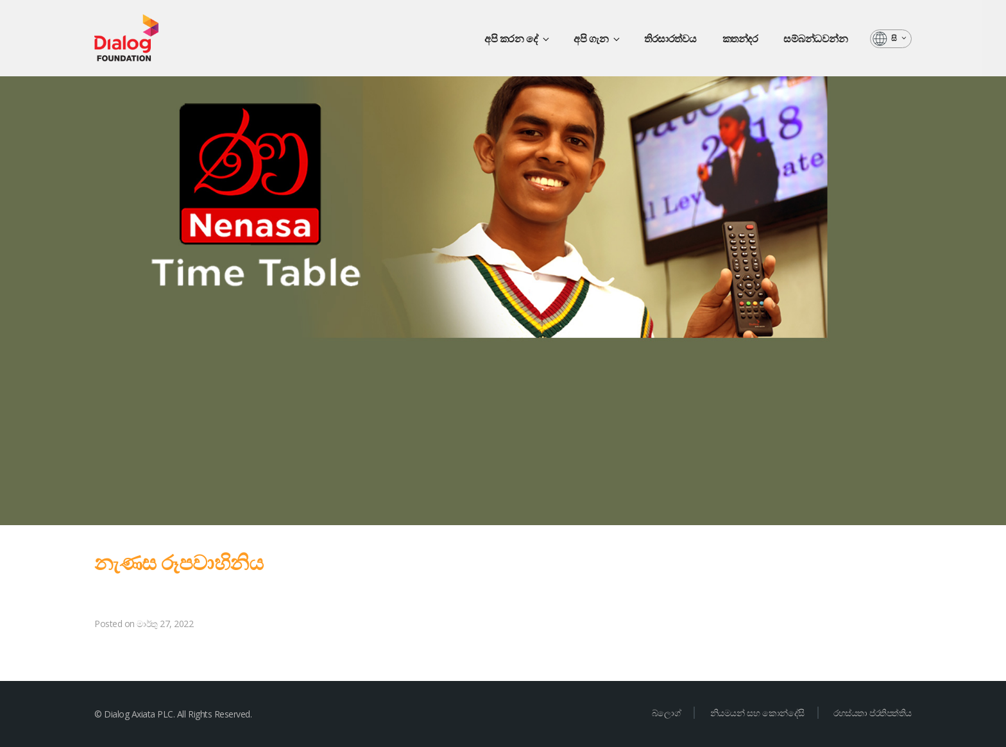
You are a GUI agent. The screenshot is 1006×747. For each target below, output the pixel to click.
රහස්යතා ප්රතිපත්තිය (872, 713)
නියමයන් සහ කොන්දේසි (757, 713)
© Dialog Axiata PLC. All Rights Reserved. (173, 714)
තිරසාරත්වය (670, 38)
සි (899, 38)
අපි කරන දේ (517, 38)
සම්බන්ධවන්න (815, 38)
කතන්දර (740, 38)
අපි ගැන (598, 38)
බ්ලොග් (666, 713)
